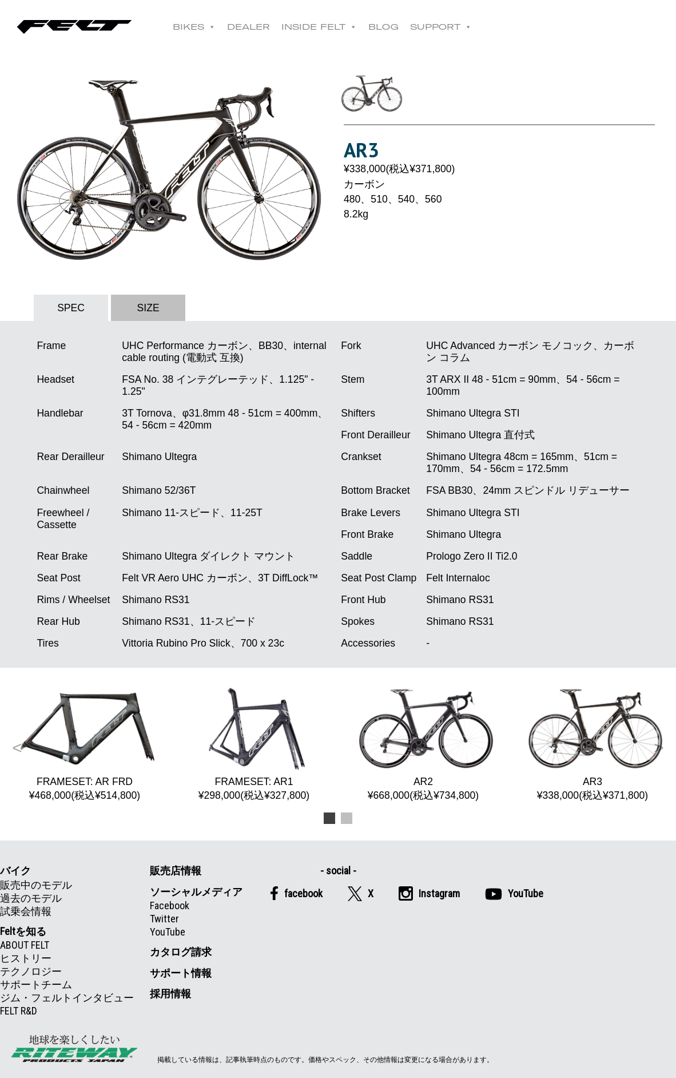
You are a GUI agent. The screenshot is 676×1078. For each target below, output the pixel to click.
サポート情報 (181, 973)
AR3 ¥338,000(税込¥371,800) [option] (592, 744)
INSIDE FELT (319, 27)
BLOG (383, 27)
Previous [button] (17, 747)
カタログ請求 (181, 952)
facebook (296, 893)
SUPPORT (441, 27)
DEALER (248, 27)
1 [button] (329, 817)
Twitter (164, 919)
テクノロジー (31, 971)
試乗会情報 (25, 911)
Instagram (429, 893)
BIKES (194, 27)
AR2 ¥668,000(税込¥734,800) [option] (423, 744)
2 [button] (346, 817)
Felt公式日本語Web (74, 27)
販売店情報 (175, 871)
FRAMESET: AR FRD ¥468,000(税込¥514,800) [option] (84, 744)
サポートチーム (36, 984)
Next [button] (658, 747)
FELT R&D (18, 1011)
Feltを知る (23, 931)
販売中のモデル (36, 885)
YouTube (167, 932)
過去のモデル (31, 898)
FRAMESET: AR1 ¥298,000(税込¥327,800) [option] (254, 744)
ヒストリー (25, 958)
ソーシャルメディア (196, 892)
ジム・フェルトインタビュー (67, 998)
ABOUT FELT (24, 945)
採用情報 (170, 994)
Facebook (169, 905)
